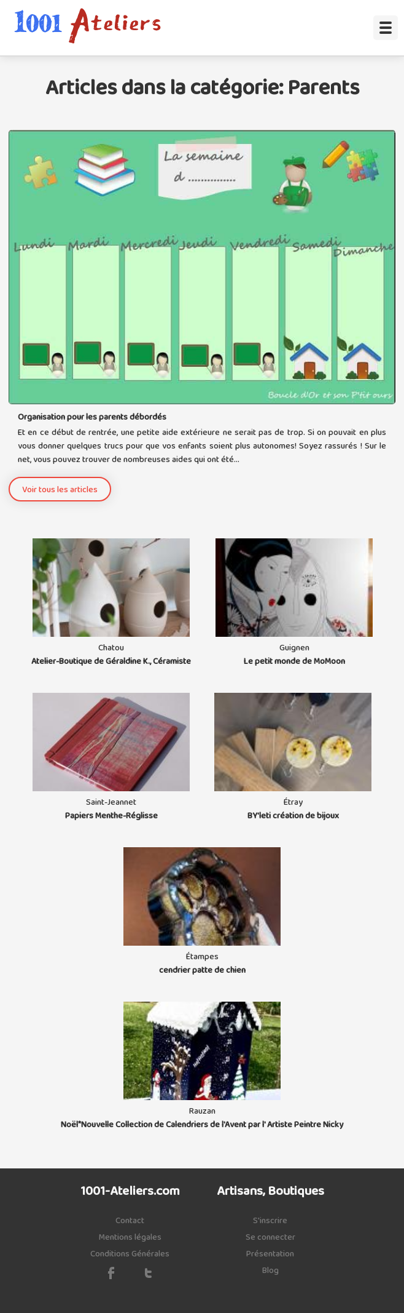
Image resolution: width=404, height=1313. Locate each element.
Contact (129, 1220)
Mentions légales (130, 1237)
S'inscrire (270, 1220)
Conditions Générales (129, 1254)
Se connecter (270, 1237)
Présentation (270, 1254)
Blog (270, 1270)
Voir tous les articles (60, 490)
